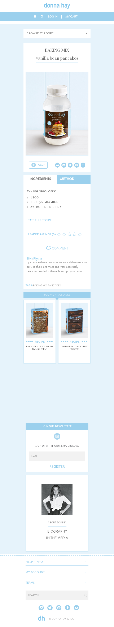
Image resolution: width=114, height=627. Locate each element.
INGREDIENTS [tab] (40, 179)
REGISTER (57, 466)
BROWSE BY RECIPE (40, 33)
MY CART (71, 16)
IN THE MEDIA (57, 538)
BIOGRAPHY (57, 531)
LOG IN (53, 16)
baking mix (40, 285)
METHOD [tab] (67, 179)
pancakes (54, 285)
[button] (57, 561)
